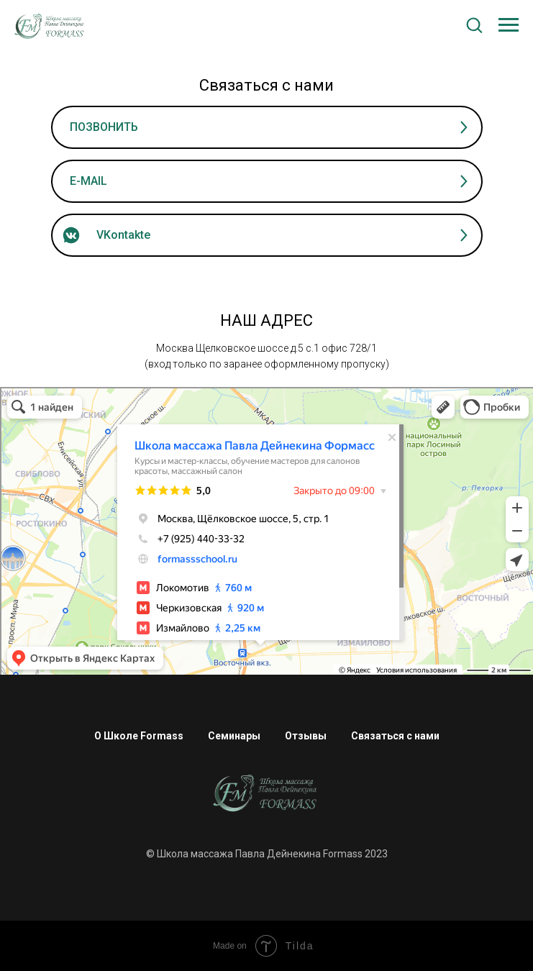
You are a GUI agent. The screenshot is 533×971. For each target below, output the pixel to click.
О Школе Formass (138, 736)
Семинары (234, 736)
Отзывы (306, 736)
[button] (474, 24)
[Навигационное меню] (508, 25)
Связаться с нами (395, 736)
